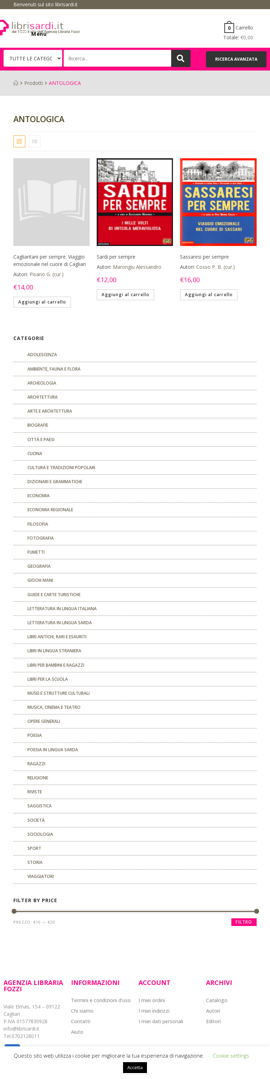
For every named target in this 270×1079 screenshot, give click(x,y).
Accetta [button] (135, 1067)
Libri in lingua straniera (54, 651)
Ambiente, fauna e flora (54, 369)
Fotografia (40, 538)
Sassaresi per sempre (204, 256)
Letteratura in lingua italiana (62, 609)
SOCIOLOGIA (40, 834)
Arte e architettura (49, 411)
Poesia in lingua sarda (52, 750)
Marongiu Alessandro (137, 267)
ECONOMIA (38, 496)
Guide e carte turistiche (54, 595)
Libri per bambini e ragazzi (55, 665)
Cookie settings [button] (231, 1055)
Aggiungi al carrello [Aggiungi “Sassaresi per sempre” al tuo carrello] (209, 295)
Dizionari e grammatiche (54, 482)
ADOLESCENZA (42, 355)
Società (36, 820)
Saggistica (39, 806)
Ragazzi (36, 764)
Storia (35, 862)
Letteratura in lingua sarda (59, 623)
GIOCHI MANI (40, 580)
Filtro (244, 922)
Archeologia (41, 383)
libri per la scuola (47, 679)
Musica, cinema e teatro (54, 707)
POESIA (34, 735)
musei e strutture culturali (58, 693)
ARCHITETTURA (42, 397)
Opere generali (43, 721)
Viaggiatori (40, 876)
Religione (37, 778)
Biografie (37, 425)
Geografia (39, 566)
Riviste (34, 792)
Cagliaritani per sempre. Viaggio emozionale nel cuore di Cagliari (49, 260)
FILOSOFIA (37, 524)
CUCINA (34, 454)
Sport (34, 848)
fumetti (36, 552)
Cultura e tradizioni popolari (61, 468)
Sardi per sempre (116, 256)
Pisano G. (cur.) (47, 274)
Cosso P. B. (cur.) (215, 267)
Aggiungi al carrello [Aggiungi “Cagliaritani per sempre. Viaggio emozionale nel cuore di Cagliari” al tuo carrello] (42, 302)
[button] (236, 59)
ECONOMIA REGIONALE (50, 510)
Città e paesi (40, 439)
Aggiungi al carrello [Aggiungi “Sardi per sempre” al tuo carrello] (125, 295)
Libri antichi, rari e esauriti (56, 637)
